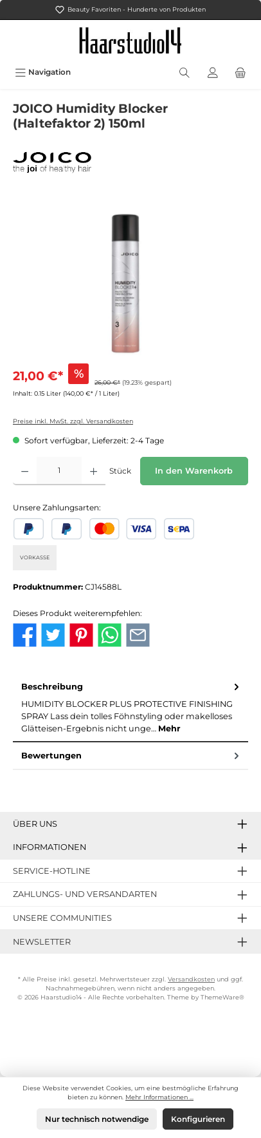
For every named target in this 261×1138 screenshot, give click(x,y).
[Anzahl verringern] (25, 471)
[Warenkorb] (240, 71)
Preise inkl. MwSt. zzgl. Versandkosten (73, 421)
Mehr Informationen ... (159, 1097)
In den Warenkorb (194, 471)
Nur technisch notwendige (96, 1119)
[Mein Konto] (213, 71)
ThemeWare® (222, 997)
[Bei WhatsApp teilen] (109, 634)
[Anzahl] (59, 471)
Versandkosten (191, 979)
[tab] (130, 707)
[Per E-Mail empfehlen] (137, 634)
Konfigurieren (198, 1119)
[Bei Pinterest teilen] (81, 634)
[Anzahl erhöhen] (93, 471)
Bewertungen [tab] (131, 755)
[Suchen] (184, 71)
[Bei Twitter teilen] (53, 634)
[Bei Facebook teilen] (24, 634)
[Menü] (42, 71)
